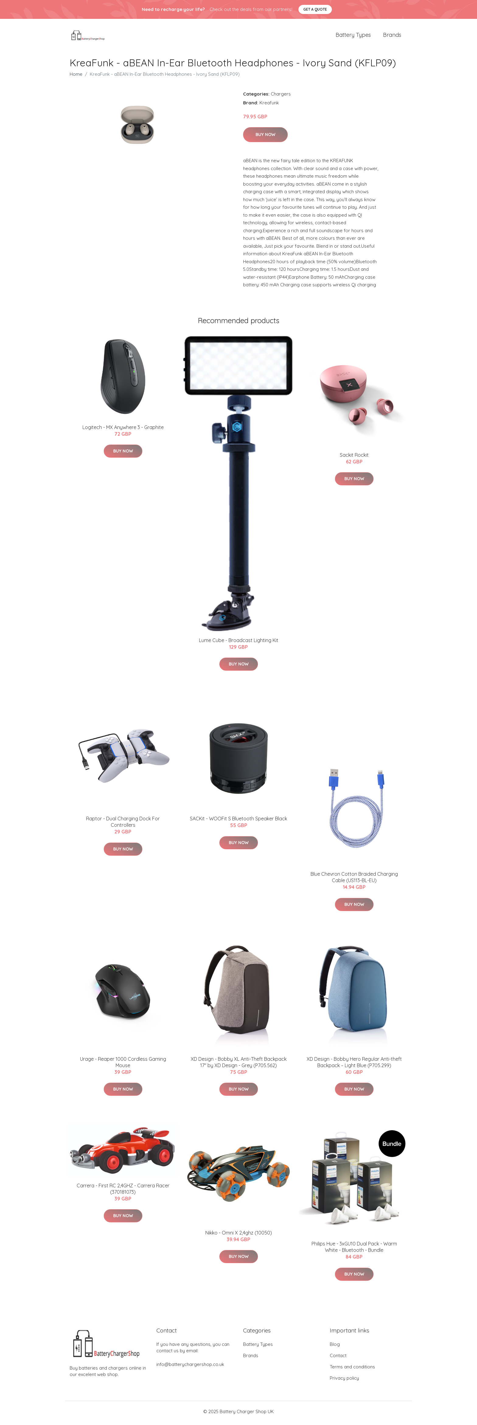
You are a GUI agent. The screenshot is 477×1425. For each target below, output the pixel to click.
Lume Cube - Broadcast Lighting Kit (238, 643)
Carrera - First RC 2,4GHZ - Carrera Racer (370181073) (123, 1192)
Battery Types (353, 36)
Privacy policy (344, 1381)
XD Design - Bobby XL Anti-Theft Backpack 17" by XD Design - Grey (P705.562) (239, 1065)
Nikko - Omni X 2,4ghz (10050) (238, 1236)
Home (76, 77)
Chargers (281, 97)
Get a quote (315, 9)
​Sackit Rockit (354, 458)
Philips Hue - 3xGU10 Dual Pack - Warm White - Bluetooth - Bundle (354, 1250)
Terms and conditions (352, 1370)
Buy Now (265, 138)
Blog (335, 1347)
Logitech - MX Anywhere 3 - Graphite (123, 430)
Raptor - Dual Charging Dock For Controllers (123, 825)
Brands (392, 36)
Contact (338, 1358)
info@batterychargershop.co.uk (190, 1367)
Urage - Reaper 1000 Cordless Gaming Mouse (123, 1065)
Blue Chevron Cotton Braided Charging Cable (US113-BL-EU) (354, 880)
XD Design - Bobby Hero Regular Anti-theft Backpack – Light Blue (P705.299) (354, 1065)
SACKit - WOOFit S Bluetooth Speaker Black (238, 822)
